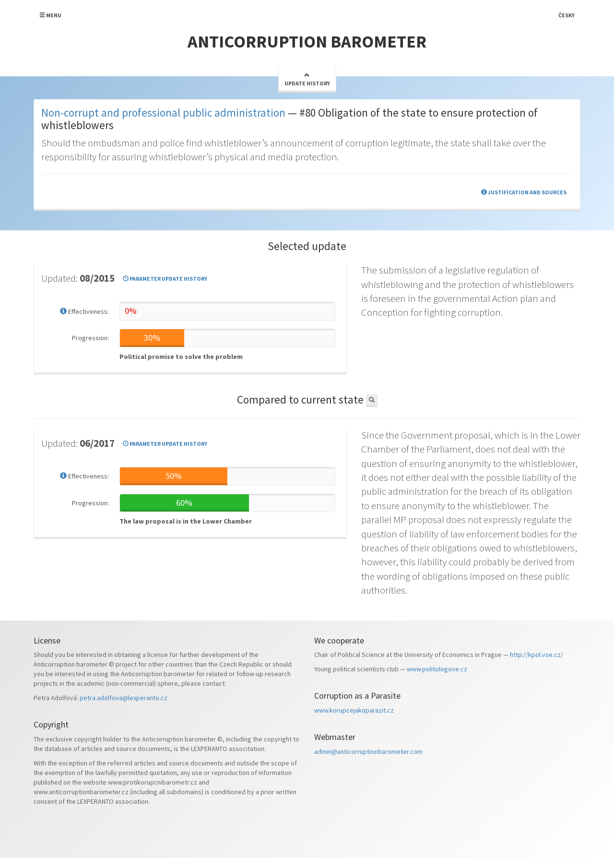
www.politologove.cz (437, 669)
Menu (50, 15)
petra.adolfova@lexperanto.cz (123, 697)
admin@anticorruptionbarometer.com (368, 751)
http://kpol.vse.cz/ (536, 654)
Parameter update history (165, 278)
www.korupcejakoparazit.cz (354, 710)
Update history (307, 79)
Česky (566, 15)
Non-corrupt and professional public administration (163, 112)
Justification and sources (524, 192)
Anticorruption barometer (307, 41)
